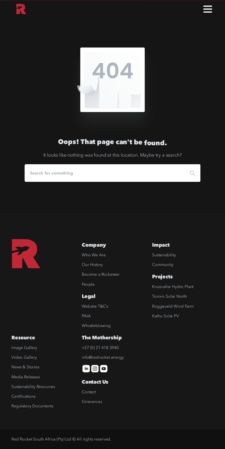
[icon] (86, 368)
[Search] (105, 173)
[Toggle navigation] (208, 9)
